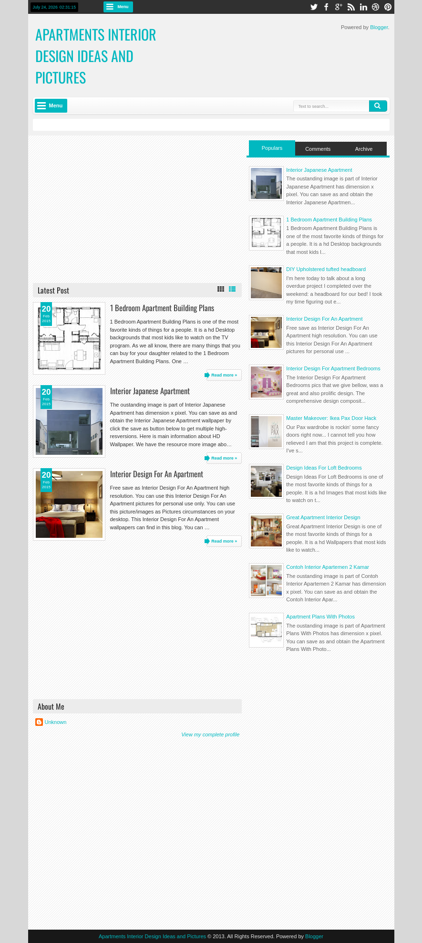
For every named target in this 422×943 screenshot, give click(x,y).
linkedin (363, 7)
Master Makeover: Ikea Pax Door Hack (331, 418)
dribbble (376, 7)
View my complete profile (210, 734)
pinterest (388, 7)
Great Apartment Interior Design (323, 517)
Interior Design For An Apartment (156, 474)
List (232, 289)
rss (351, 7)
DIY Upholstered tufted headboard (326, 269)
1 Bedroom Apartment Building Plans (162, 308)
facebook (326, 7)
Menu (123, 6)
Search (378, 106)
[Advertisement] (137, 208)
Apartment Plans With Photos (320, 616)
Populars (272, 148)
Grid (221, 289)
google (338, 7)
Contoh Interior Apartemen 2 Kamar (327, 567)
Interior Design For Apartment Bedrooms (333, 368)
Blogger (379, 27)
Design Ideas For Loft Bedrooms (323, 468)
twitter (314, 7)
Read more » (224, 375)
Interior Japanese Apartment (150, 391)
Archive (364, 149)
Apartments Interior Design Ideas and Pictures (152, 936)
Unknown (56, 722)
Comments (317, 149)
